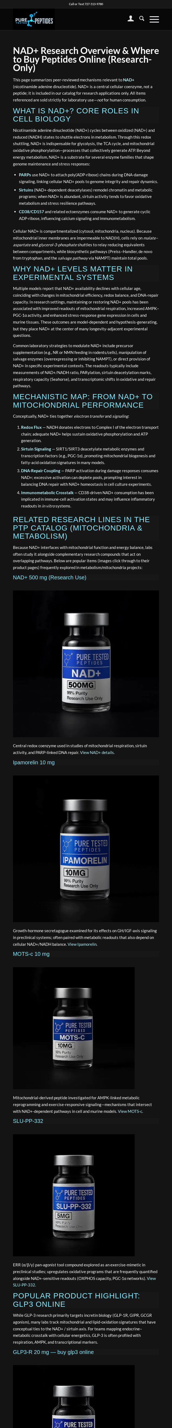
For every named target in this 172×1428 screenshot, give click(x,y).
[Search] (139, 19)
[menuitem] (128, 19)
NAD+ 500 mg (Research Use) (50, 577)
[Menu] (151, 19)
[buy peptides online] (71, 19)
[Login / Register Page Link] (128, 19)
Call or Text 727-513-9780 (86, 4)
